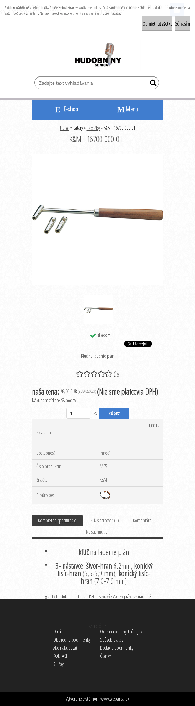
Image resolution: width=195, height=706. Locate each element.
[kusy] (78, 413)
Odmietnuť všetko (157, 23)
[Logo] (97, 55)
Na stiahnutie (97, 531)
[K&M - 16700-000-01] (97, 156)
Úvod (64, 128)
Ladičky (93, 128)
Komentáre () (144, 520)
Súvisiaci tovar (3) (104, 520)
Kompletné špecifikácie (57, 520)
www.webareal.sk (114, 698)
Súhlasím (182, 23)
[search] (152, 84)
